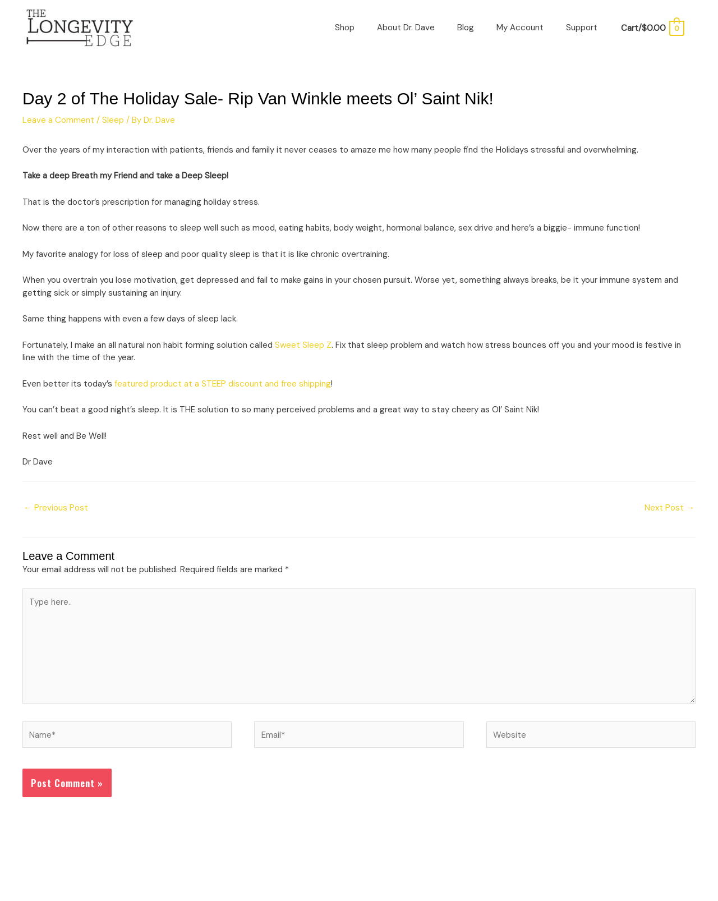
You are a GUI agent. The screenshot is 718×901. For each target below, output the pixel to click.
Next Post (669, 507)
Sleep (113, 120)
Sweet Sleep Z (303, 345)
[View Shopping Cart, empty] (652, 28)
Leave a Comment (58, 120)
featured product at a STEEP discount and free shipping (222, 383)
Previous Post (56, 507)
